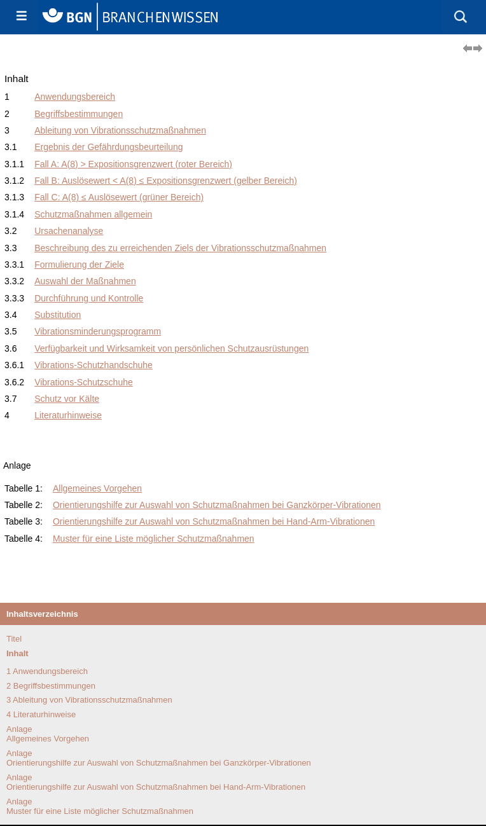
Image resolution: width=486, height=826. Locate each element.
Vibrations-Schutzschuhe (83, 382)
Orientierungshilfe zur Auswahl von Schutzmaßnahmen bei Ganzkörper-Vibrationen (217, 505)
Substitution (57, 315)
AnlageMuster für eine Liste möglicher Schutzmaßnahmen (99, 806)
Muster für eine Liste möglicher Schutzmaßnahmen (153, 538)
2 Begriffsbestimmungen (50, 686)
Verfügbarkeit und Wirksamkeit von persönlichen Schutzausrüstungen (171, 348)
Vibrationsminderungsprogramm (97, 331)
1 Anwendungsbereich (47, 671)
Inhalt (17, 653)
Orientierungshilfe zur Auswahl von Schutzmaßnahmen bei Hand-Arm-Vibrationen (214, 521)
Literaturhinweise (68, 415)
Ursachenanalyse (68, 231)
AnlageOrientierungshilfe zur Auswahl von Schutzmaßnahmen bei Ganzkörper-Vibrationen (158, 757)
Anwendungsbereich (74, 97)
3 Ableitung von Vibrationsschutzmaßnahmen (89, 700)
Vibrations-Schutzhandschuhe (93, 365)
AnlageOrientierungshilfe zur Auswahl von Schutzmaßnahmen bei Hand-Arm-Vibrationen (155, 782)
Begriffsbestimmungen (78, 114)
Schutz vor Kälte (66, 399)
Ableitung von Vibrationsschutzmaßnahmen (120, 130)
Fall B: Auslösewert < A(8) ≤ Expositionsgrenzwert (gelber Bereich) (165, 181)
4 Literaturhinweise (41, 714)
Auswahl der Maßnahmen (85, 281)
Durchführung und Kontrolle (88, 298)
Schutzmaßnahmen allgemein (93, 214)
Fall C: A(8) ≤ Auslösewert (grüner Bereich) (119, 197)
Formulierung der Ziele (79, 264)
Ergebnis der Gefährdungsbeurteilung (108, 147)
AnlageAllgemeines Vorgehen (47, 733)
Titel (14, 639)
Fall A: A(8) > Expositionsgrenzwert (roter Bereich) (133, 164)
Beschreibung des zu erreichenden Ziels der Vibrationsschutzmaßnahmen (180, 248)
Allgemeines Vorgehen (97, 488)
